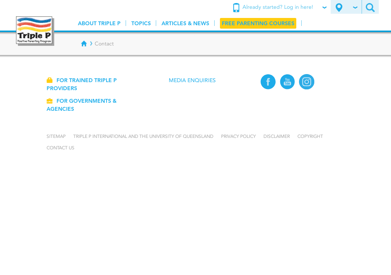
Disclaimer (276, 136)
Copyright (310, 136)
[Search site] (370, 7)
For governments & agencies (81, 104)
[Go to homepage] (35, 31)
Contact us (60, 147)
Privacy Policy (238, 136)
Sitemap (56, 136)
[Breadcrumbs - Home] (84, 43)
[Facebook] (268, 87)
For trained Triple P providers (82, 84)
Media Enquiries (192, 80)
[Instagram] (307, 87)
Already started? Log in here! (279, 7)
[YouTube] (288, 87)
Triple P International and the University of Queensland (143, 136)
